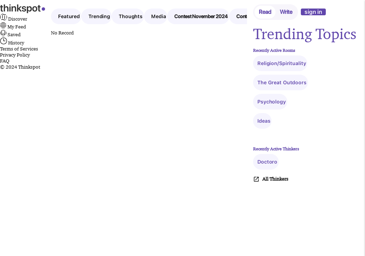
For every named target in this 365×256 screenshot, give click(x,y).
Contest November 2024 (200, 16)
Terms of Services (19, 49)
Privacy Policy (15, 55)
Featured (69, 16)
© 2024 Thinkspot (20, 67)
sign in (313, 12)
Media (158, 16)
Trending (99, 16)
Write (286, 12)
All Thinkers (270, 179)
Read (265, 12)
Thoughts (131, 16)
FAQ (4, 61)
